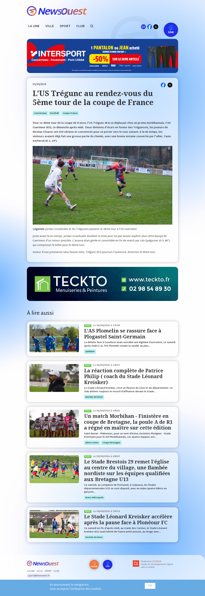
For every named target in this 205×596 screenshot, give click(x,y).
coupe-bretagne (111, 443)
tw (156, 26)
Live (167, 26)
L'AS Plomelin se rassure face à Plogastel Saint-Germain (122, 333)
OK (150, 585)
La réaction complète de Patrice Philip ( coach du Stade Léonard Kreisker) (123, 376)
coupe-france (70, 113)
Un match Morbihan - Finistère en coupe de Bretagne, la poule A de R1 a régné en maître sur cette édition (128, 422)
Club (80, 26)
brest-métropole (94, 498)
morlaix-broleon (94, 397)
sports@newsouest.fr (38, 576)
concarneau (40, 113)
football (54, 113)
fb (149, 26)
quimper (90, 351)
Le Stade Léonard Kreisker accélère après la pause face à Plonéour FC (128, 519)
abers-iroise (91, 443)
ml (143, 26)
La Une (34, 26)
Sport (65, 26)
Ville (49, 26)
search (93, 26)
